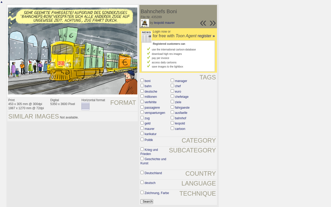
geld (148, 123)
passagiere (152, 107)
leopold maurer (164, 23)
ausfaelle (181, 113)
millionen (151, 97)
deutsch (150, 183)
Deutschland (153, 173)
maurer (149, 129)
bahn (148, 86)
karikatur (150, 134)
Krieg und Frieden (149, 152)
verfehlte (150, 102)
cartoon (180, 129)
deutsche (151, 91)
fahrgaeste (182, 107)
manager (181, 81)
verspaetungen (155, 113)
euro (178, 91)
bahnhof (180, 118)
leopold (180, 123)
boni (148, 81)
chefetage (182, 97)
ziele (178, 102)
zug (147, 118)
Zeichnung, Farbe (157, 193)
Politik (149, 140)
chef (178, 86)
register (206, 36)
